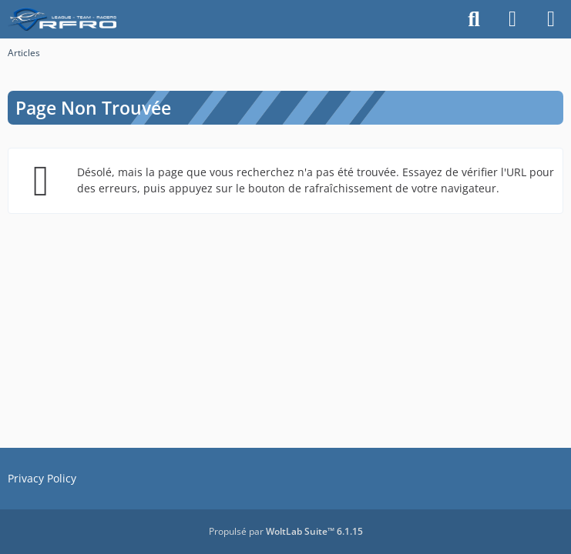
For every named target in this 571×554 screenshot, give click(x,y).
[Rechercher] (473, 19)
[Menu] (551, 19)
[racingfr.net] (66, 19)
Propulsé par (286, 531)
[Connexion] (512, 19)
